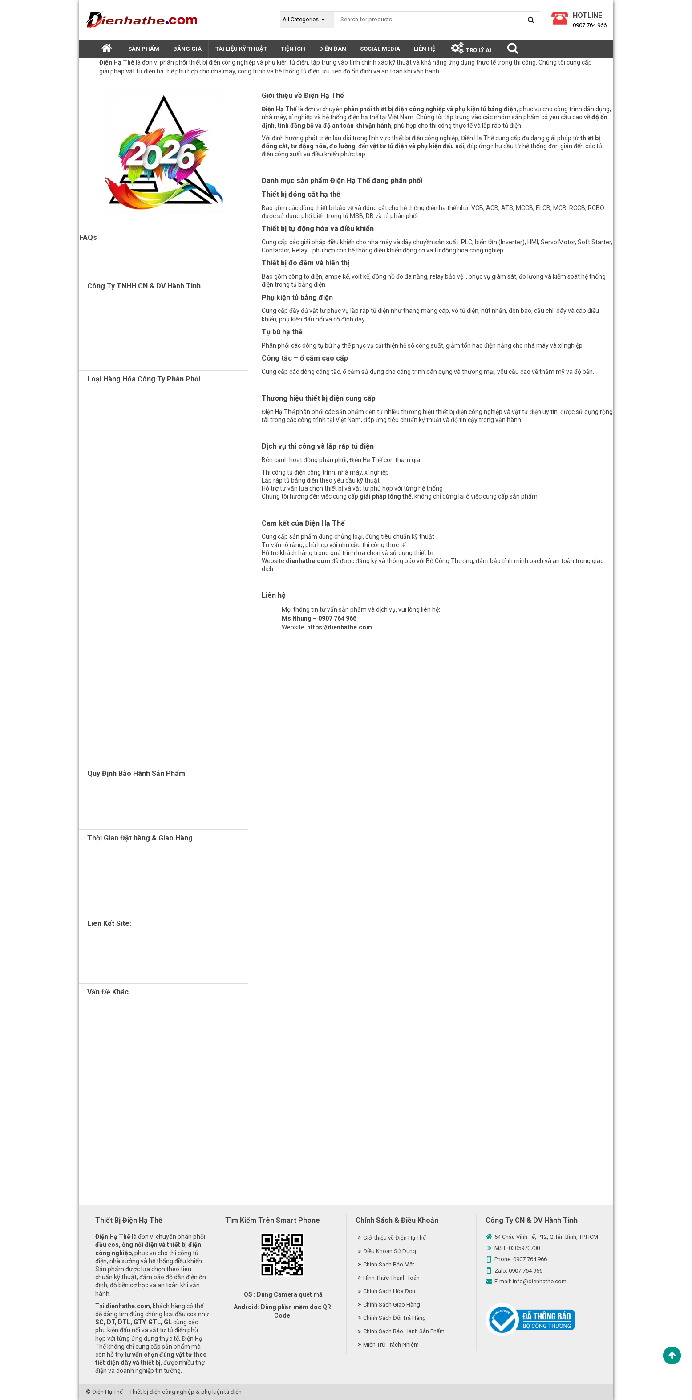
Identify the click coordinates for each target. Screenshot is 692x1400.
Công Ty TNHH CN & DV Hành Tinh (144, 286)
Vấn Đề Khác (108, 992)
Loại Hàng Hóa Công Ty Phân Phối (143, 379)
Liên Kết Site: (109, 923)
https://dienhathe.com (339, 627)
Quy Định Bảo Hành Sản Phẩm (136, 773)
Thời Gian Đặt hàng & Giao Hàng (140, 838)
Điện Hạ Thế (107, 1391)
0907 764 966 (590, 25)
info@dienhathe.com (540, 1281)
